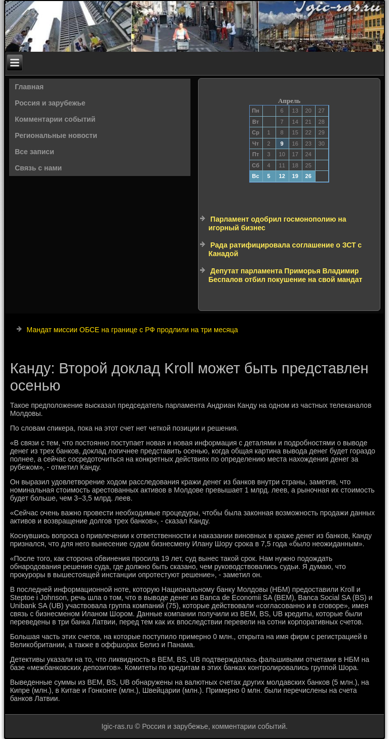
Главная (29, 87)
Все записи (34, 152)
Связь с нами (38, 168)
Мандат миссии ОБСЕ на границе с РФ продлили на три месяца (132, 330)
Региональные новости (56, 135)
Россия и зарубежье (50, 103)
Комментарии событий (55, 119)
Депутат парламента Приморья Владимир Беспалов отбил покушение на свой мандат (285, 275)
